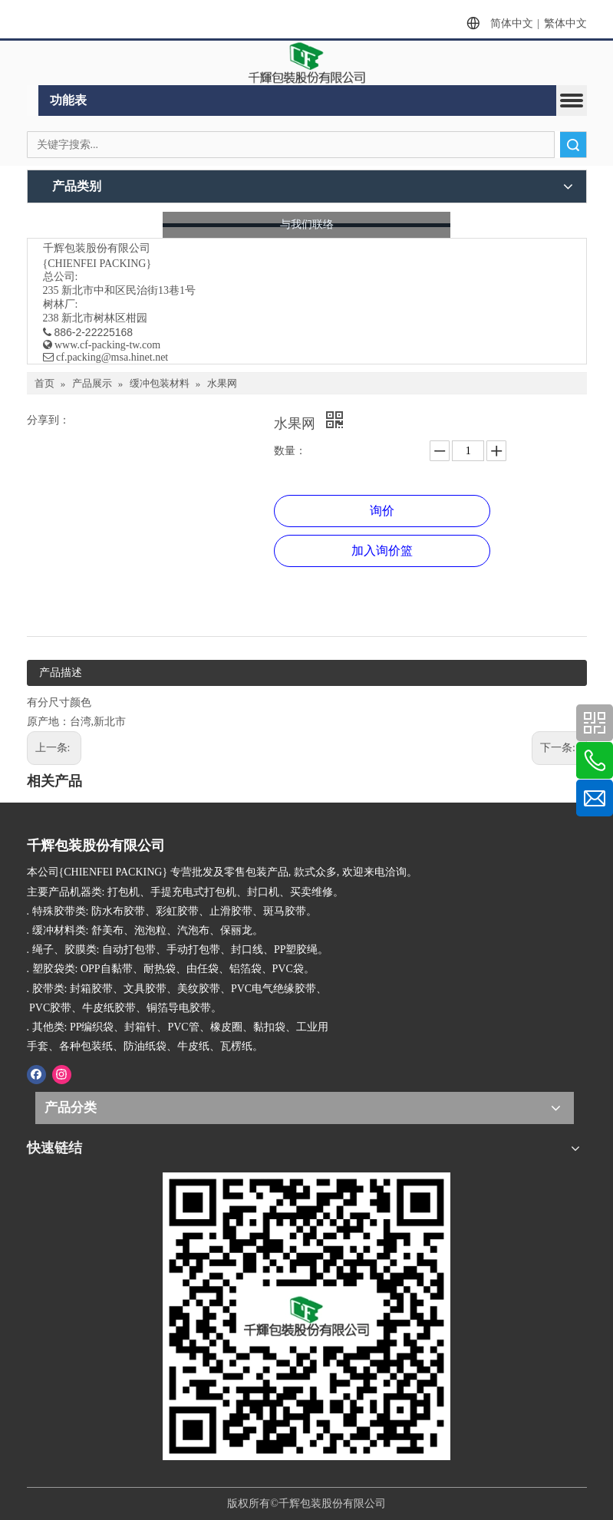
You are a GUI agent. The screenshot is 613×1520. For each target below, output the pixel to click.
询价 (382, 510)
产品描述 (60, 672)
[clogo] (307, 63)
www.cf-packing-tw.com (107, 345)
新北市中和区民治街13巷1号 (128, 290)
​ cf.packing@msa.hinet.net (106, 357)
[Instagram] (61, 1073)
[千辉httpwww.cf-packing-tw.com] (306, 1316)
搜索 (573, 144)
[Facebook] (36, 1073)
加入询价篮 (382, 550)
